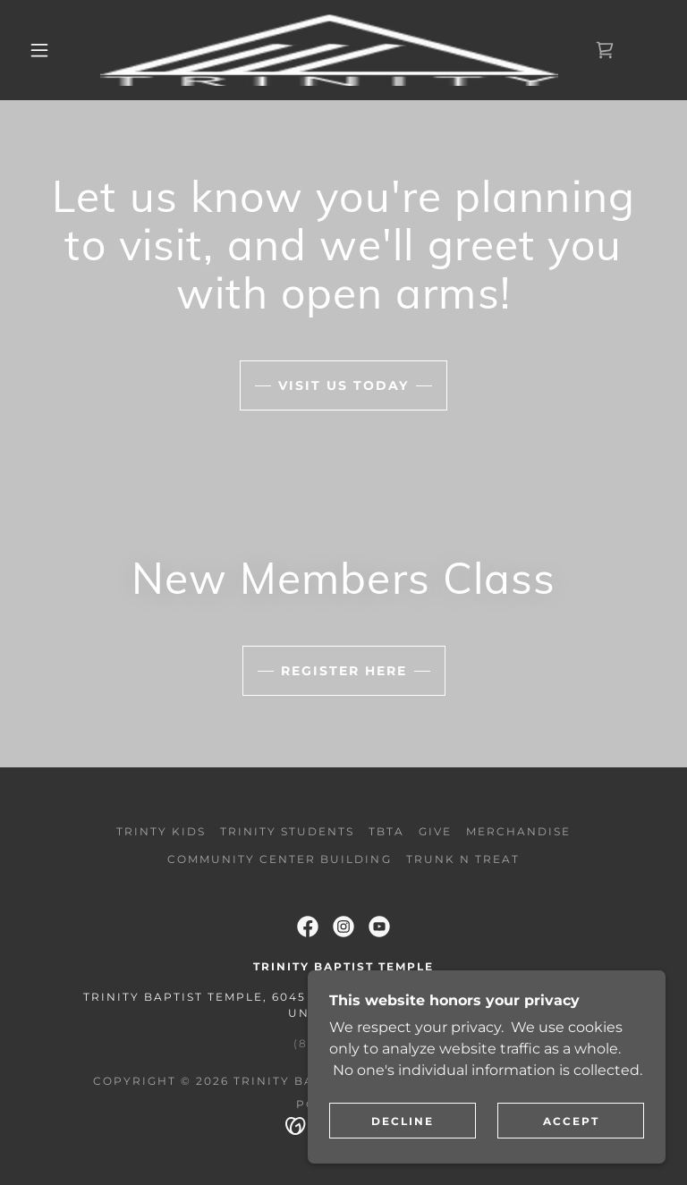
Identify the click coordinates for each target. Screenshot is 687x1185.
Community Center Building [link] (279, 859)
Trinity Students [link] (287, 831)
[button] (39, 50)
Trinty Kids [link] (161, 831)
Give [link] (435, 831)
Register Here (344, 671)
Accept (571, 1121)
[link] (329, 50)
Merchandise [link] (518, 831)
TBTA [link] (386, 831)
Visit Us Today (343, 385)
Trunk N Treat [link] (463, 859)
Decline (402, 1121)
